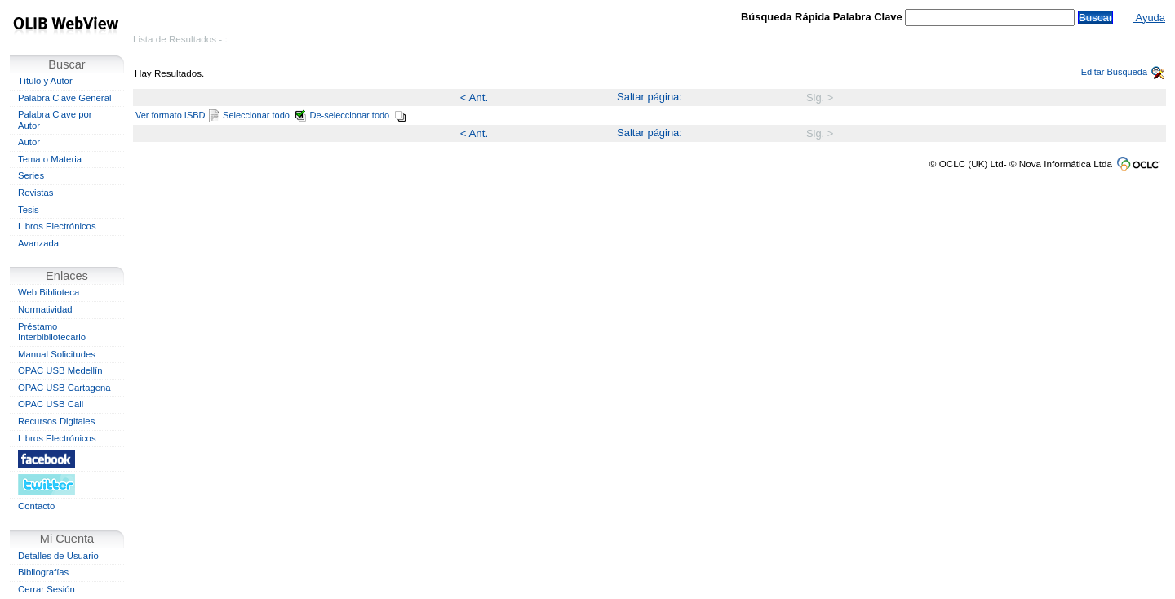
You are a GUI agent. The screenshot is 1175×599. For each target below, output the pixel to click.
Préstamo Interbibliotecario (52, 332)
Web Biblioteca (48, 292)
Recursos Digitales (56, 421)
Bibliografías (43, 572)
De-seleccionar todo (358, 115)
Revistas (35, 192)
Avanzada (38, 243)
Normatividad (45, 309)
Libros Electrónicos (57, 226)
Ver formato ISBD (177, 115)
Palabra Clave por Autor (55, 120)
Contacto (36, 506)
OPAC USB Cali (50, 404)
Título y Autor (45, 81)
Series (31, 175)
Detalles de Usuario (58, 556)
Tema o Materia (50, 159)
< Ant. (474, 97)
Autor (29, 142)
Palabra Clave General (64, 98)
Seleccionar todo (265, 115)
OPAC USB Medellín (60, 370)
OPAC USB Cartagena (64, 388)
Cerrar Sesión (46, 589)
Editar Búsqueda (1122, 72)
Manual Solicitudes (56, 354)
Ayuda (1149, 17)
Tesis (28, 210)
